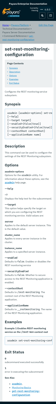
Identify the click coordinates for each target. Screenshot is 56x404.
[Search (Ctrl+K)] (42, 15)
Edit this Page (46, 25)
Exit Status (14, 83)
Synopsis (13, 68)
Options (13, 75)
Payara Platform (20, 25)
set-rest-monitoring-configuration (18, 37)
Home (5, 25)
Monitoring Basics (21, 387)
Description (14, 71)
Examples (13, 79)
